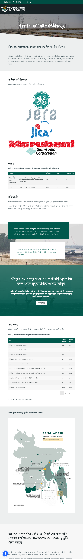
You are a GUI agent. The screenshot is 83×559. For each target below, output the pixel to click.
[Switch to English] (7, 2)
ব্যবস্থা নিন (41, 303)
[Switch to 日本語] (18, 2)
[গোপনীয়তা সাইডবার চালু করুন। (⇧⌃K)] (5, 554)
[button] (79, 9)
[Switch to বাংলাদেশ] (29, 2)
